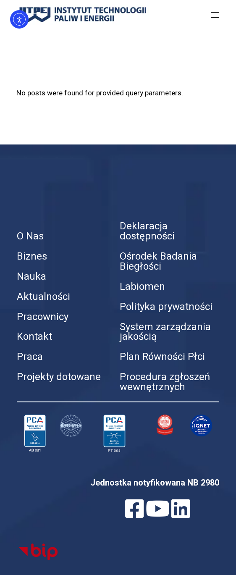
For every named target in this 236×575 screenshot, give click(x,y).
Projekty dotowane (59, 377)
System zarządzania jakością (165, 332)
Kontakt (34, 336)
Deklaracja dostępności (147, 231)
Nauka (31, 276)
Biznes (32, 256)
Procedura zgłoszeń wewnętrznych (165, 382)
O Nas (30, 236)
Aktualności (43, 296)
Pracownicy (42, 317)
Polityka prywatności (166, 306)
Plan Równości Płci (162, 356)
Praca (30, 356)
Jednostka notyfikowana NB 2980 (154, 483)
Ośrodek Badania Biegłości (158, 261)
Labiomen (142, 286)
